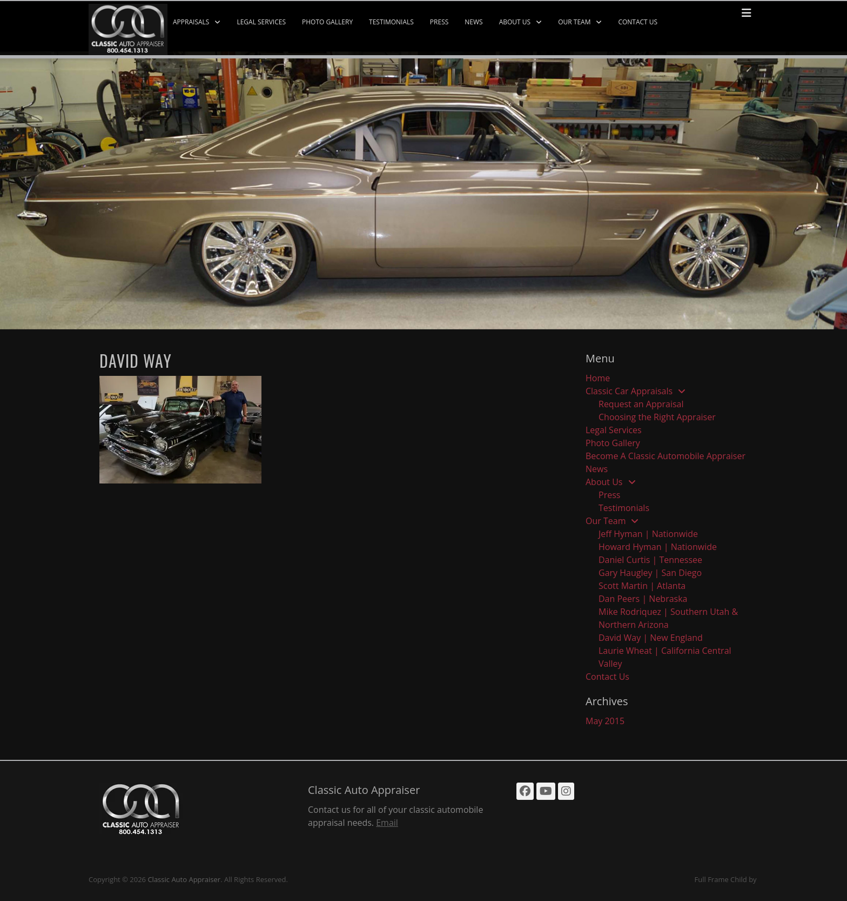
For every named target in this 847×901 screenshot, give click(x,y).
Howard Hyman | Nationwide (658, 547)
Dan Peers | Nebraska (643, 599)
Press (439, 22)
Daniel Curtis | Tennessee (650, 560)
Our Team (574, 22)
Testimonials (391, 22)
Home (598, 378)
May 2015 (605, 721)
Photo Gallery (327, 22)
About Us (514, 22)
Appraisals (191, 22)
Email (387, 823)
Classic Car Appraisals (629, 391)
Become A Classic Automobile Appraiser (665, 456)
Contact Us (637, 22)
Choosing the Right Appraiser (657, 417)
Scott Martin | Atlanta (642, 586)
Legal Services (261, 22)
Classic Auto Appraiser (183, 879)
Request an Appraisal (641, 404)
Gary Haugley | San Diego (650, 573)
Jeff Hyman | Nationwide (648, 534)
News (473, 22)
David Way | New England (651, 638)
